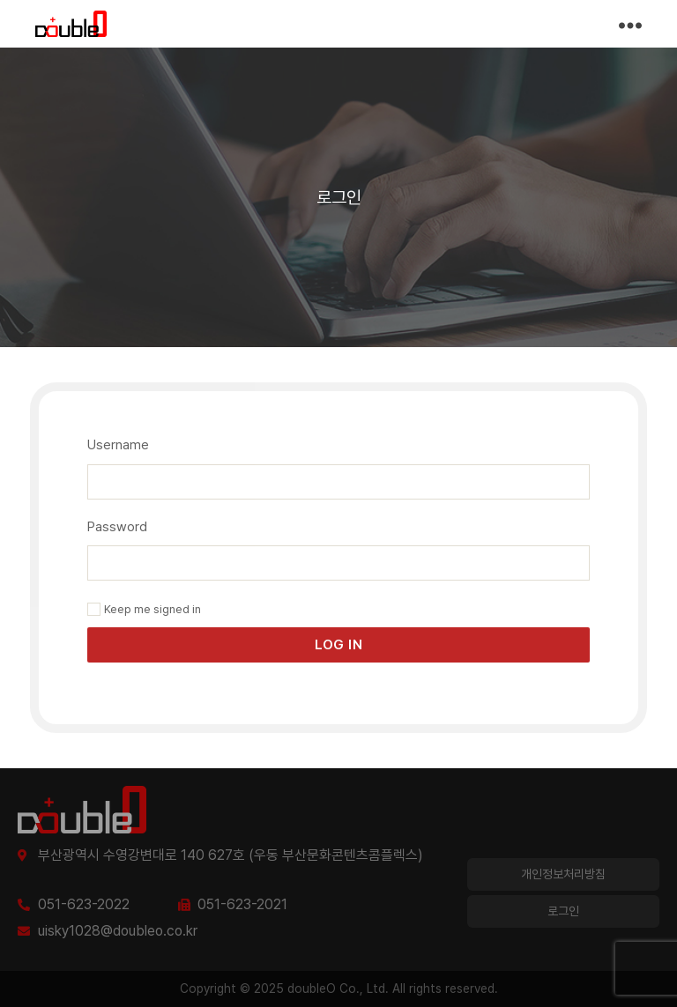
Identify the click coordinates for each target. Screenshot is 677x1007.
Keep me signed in (144, 609)
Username (118, 445)
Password (117, 527)
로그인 (563, 911)
